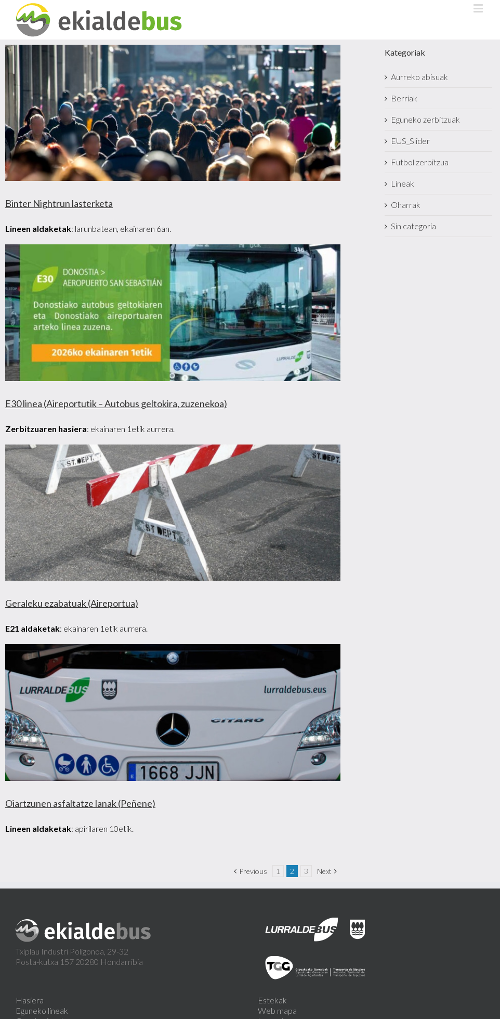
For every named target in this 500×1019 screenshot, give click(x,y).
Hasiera (30, 1000)
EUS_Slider (410, 141)
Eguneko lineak (42, 1010)
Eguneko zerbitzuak (425, 119)
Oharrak (405, 205)
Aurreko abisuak (419, 77)
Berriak (404, 98)
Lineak (402, 183)
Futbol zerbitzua (420, 162)
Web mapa (277, 1010)
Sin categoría (413, 226)
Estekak (272, 1000)
